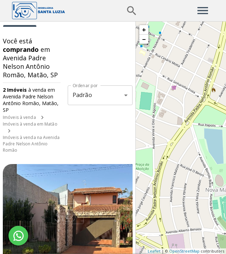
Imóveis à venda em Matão (30, 124)
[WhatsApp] (18, 236)
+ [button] (144, 29)
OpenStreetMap (184, 251)
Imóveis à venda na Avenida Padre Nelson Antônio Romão (31, 143)
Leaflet (154, 251)
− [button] (144, 39)
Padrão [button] (82, 95)
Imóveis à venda (19, 117)
